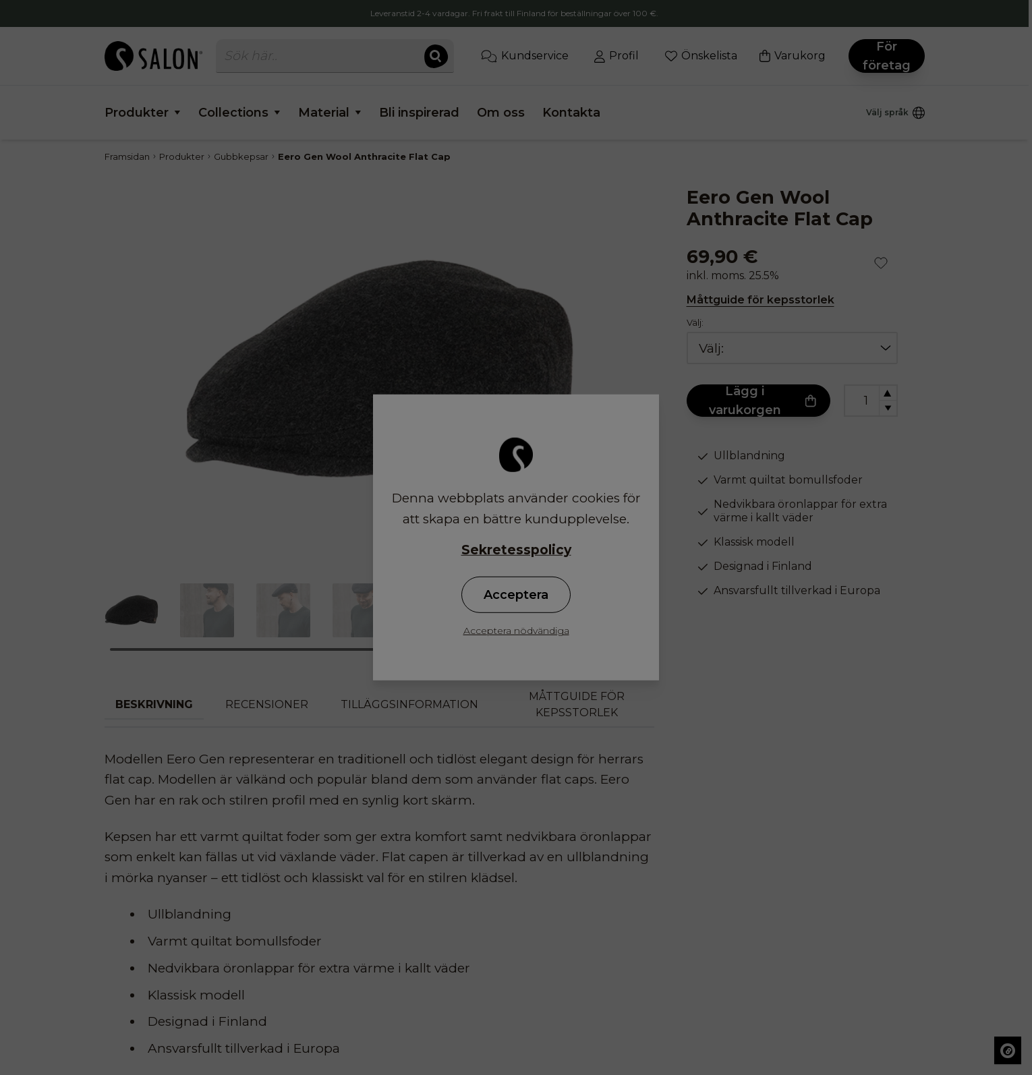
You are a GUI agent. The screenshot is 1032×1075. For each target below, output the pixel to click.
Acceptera (516, 594)
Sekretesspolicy (516, 550)
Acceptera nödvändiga (516, 630)
